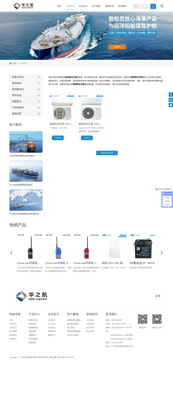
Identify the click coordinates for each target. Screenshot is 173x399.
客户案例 (96, 6)
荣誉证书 (51, 331)
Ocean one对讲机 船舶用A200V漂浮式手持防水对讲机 (30, 263)
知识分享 (90, 331)
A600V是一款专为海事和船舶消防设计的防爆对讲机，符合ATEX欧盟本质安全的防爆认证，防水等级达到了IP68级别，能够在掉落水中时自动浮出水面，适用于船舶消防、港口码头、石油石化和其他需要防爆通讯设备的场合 (86, 270)
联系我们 (122, 6)
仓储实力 (51, 328)
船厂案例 (71, 328)
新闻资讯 (109, 6)
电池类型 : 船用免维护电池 (141, 268)
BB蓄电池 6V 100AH (142, 263)
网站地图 (53, 357)
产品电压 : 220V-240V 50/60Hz (113, 268)
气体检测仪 (33, 339)
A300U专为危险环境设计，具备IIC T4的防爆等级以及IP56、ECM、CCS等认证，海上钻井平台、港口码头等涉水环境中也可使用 (58, 270)
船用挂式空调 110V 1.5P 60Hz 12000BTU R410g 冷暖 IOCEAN (62, 124)
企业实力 (83, 6)
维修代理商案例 (73, 331)
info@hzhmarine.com (118, 339)
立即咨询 (58, 138)
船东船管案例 (72, 324)
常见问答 (90, 328)
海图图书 (32, 335)
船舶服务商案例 (73, 320)
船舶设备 (32, 343)
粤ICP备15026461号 (66, 357)
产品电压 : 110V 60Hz (58, 128)
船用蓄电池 (33, 328)
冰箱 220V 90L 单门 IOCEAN (114, 263)
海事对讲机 (33, 320)
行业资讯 (90, 324)
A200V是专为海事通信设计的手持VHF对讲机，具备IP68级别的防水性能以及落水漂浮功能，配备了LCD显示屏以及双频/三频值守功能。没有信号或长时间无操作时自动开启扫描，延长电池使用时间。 (30, 270)
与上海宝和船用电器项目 (21, 185)
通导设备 (32, 331)
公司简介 (51, 320)
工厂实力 (51, 324)
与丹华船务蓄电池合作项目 (22, 156)
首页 (59, 6)
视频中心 (51, 335)
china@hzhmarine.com (120, 328)
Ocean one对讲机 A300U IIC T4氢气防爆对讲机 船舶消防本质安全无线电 (58, 263)
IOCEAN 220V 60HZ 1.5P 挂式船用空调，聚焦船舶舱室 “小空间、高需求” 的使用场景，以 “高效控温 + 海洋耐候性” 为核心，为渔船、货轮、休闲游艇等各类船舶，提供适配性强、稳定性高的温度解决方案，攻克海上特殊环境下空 (91, 130)
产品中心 (70, 6)
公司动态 (90, 320)
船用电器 (32, 324)
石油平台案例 (72, 335)
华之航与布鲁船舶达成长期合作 (24, 214)
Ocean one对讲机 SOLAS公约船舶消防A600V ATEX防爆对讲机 (86, 263)
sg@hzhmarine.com (117, 335)
